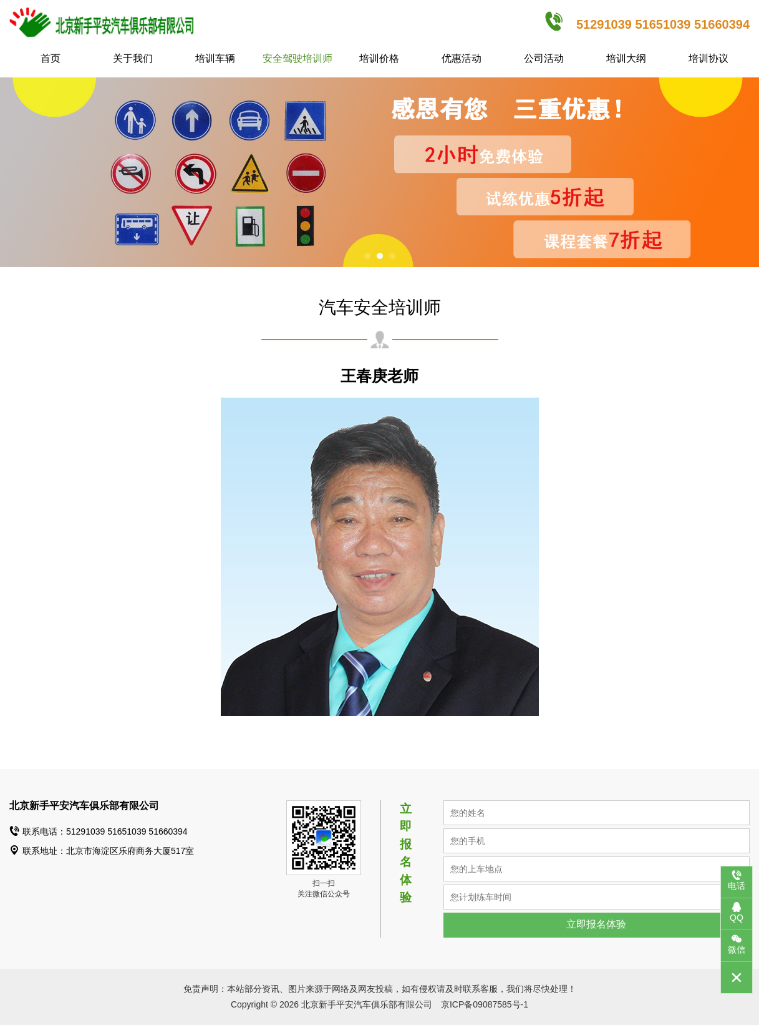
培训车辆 (215, 58)
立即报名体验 (596, 924)
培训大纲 (626, 58)
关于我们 (133, 58)
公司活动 (544, 58)
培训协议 (708, 58)
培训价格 (379, 58)
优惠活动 (461, 58)
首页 (50, 58)
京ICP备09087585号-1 (484, 1004)
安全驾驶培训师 (297, 58)
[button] (367, 256)
